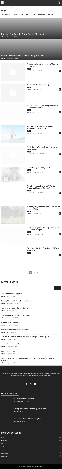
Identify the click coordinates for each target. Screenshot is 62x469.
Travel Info (4, 456)
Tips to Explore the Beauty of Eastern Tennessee (42, 65)
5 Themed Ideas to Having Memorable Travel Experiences (42, 106)
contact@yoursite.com (34, 380)
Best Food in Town (8, 351)
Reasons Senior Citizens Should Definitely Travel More (40, 127)
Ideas (2, 450)
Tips (7, 8)
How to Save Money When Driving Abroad (22, 55)
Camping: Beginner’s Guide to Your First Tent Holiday (43, 208)
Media (3, 447)
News (3, 443)
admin (3, 37)
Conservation (6, 15)
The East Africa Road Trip (10, 322)
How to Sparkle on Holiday (11, 344)
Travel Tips (4, 453)
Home (2, 8)
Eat (34, 15)
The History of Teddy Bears (38, 167)
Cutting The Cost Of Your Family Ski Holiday (23, 34)
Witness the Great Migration (11, 294)
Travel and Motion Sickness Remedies (15, 330)
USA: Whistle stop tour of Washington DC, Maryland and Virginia (25, 337)
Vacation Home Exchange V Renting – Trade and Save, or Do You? (42, 187)
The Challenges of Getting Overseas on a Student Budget (43, 228)
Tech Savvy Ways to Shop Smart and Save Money (42, 148)
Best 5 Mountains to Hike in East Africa (15, 315)
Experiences (41, 15)
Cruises (16, 15)
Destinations (25, 15)
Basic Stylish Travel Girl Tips (38, 85)
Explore (50, 15)
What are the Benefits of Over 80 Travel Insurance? (43, 249)
